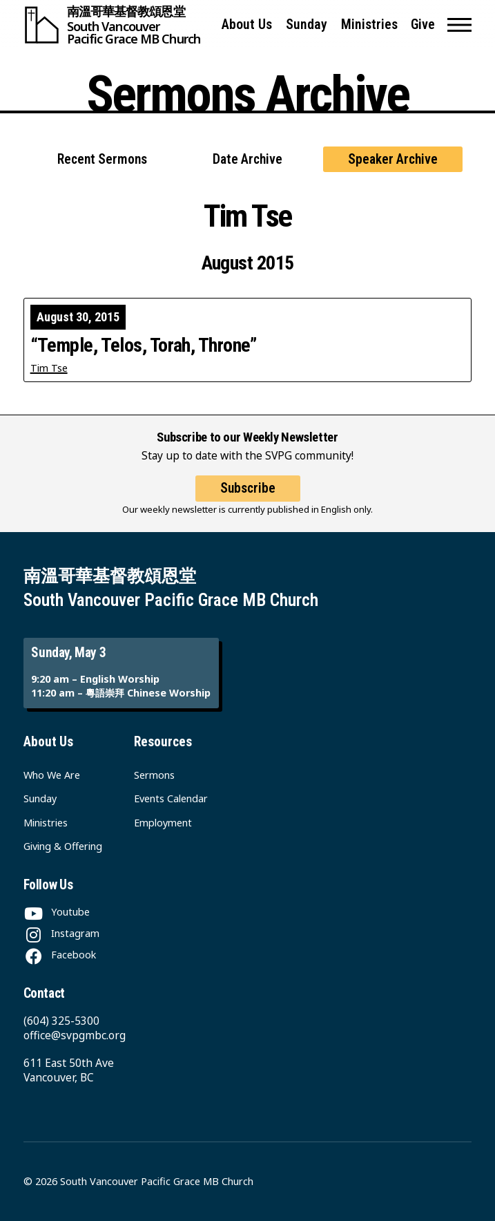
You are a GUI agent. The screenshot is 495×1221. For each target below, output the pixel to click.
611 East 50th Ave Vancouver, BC (68, 1070)
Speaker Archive (393, 159)
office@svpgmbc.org (74, 1035)
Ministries (369, 24)
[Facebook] (59, 954)
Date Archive (247, 159)
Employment (163, 822)
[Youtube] (56, 911)
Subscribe (247, 488)
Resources (163, 742)
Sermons (154, 775)
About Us (247, 24)
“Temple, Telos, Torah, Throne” (143, 345)
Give (423, 24)
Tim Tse (49, 368)
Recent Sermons (102, 159)
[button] (459, 25)
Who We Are (51, 775)
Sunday (306, 24)
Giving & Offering (62, 846)
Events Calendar (171, 798)
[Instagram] (61, 933)
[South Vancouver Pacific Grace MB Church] (116, 25)
